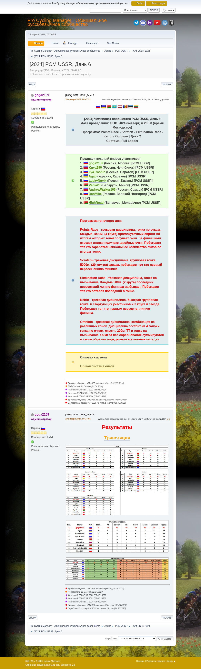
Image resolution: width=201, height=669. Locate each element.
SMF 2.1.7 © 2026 (34, 661)
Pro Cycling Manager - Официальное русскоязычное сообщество (67, 22)
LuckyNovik (97, 180)
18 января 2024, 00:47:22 (78, 99)
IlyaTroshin (97, 172)
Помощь (140, 661)
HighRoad (96, 202)
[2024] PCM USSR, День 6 (79, 95)
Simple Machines (52, 661)
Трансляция (117, 437)
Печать (167, 84)
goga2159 (42, 95)
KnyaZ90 (95, 167)
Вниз (32, 84)
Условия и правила (155, 661)
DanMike (95, 194)
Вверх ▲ (171, 661)
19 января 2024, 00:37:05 (78, 419)
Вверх (32, 618)
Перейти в (110, 638)
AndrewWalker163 (102, 189)
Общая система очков (97, 366)
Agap (92, 176)
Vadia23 (95, 185)
